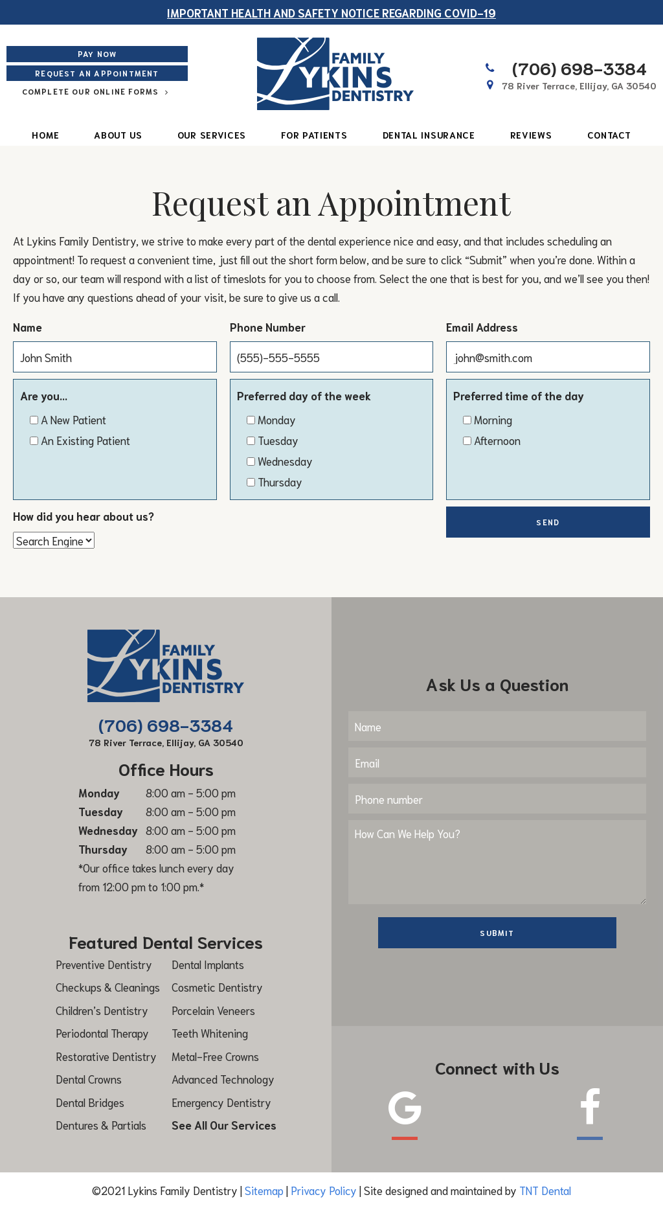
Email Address (482, 326)
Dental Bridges (90, 1102)
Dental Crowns (89, 1078)
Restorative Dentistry (106, 1056)
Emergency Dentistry (221, 1102)
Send (547, 522)
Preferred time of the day (518, 395)
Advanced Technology (223, 1078)
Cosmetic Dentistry (217, 986)
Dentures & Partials (101, 1124)
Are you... (43, 395)
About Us (118, 135)
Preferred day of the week (304, 395)
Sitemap (264, 1190)
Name (27, 326)
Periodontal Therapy (102, 1032)
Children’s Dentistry (102, 1010)
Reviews (531, 135)
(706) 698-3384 (564, 67)
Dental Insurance (429, 135)
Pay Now (97, 53)
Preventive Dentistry (104, 964)
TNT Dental (545, 1190)
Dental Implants (208, 964)
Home (45, 135)
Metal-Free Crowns (215, 1056)
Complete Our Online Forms (97, 91)
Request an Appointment (97, 73)
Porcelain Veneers (213, 1010)
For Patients (314, 135)
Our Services (211, 135)
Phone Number (268, 326)
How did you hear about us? (83, 515)
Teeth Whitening (210, 1032)
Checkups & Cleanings (108, 986)
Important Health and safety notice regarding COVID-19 (331, 12)
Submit (497, 932)
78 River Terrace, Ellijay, (579, 85)
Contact (609, 135)
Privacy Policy (324, 1190)
